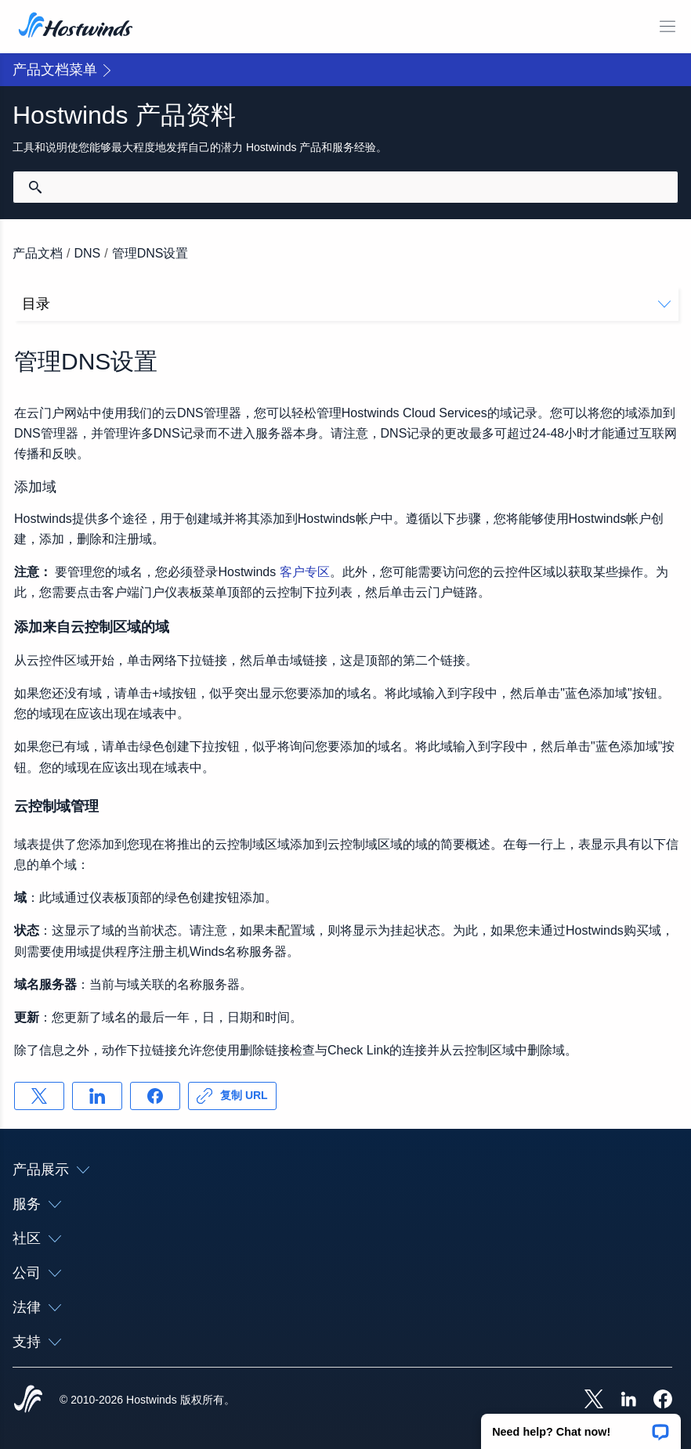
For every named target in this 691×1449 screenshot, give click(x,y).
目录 (346, 304)
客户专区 (305, 572)
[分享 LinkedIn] (97, 1096)
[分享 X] (39, 1096)
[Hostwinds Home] (28, 1400)
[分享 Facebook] (155, 1096)
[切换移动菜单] (667, 26)
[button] (581, 1426)
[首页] (76, 26)
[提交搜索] (35, 187)
